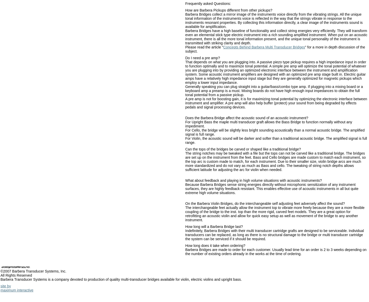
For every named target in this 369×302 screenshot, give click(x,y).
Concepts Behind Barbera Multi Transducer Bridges (264, 47)
